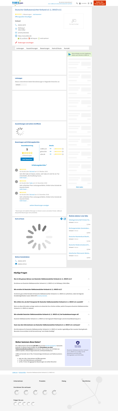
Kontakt (67, 48)
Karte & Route (57, 48)
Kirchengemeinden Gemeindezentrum (79, 228)
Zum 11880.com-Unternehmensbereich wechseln (60, 3)
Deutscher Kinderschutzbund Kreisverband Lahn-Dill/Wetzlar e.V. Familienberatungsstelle (79, 245)
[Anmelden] (83, 3)
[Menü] (92, 3)
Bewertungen (45, 48)
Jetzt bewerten (27, 159)
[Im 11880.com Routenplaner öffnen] (61, 218)
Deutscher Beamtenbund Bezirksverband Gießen (79, 236)
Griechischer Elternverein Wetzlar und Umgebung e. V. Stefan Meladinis (79, 253)
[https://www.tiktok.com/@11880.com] (24, 404)
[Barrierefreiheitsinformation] (89, 3)
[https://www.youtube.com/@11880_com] (33, 404)
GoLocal (32, 171)
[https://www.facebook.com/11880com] (15, 404)
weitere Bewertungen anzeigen (39, 205)
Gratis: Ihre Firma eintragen (100, 3)
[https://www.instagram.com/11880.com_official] (20, 404)
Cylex (31, 183)
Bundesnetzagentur (50, 345)
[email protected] (42, 296)
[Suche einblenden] (77, 3)
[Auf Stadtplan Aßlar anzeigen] (65, 218)
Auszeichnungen (32, 48)
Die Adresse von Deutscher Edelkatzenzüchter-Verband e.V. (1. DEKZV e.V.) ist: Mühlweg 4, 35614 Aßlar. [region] (42, 283)
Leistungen (20, 48)
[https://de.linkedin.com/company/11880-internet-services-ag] (29, 404)
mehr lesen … (24, 178)
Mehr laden (79, 187)
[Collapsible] (88, 279)
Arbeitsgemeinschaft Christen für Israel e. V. (79, 220)
